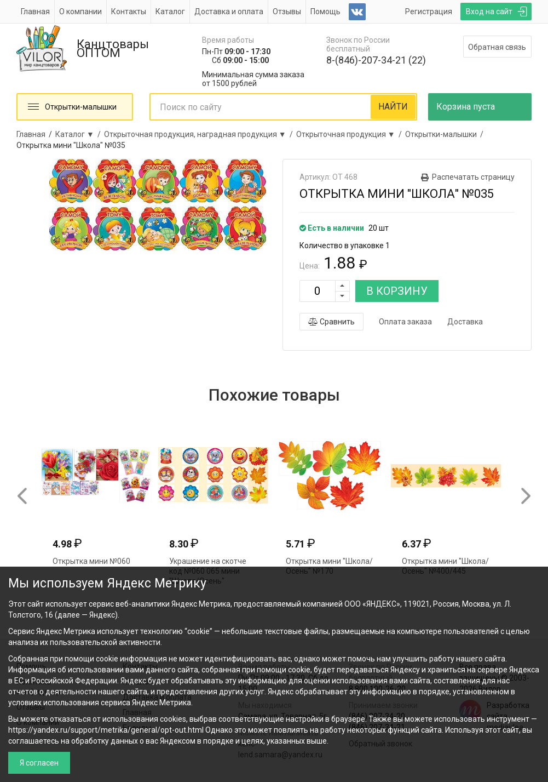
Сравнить (331, 321)
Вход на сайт (489, 11)
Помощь (325, 11)
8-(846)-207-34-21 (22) (376, 60)
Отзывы (287, 11)
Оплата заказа (405, 321)
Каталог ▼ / (79, 134)
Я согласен (39, 762)
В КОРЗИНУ (397, 291)
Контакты (128, 11)
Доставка (465, 321)
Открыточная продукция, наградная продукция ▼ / (200, 134)
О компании (80, 11)
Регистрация (428, 11)
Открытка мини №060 (91, 561)
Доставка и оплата (228, 11)
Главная (35, 11)
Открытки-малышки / (446, 134)
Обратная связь (497, 47)
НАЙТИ (393, 106)
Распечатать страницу (473, 177)
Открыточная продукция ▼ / (350, 134)
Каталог (170, 11)
